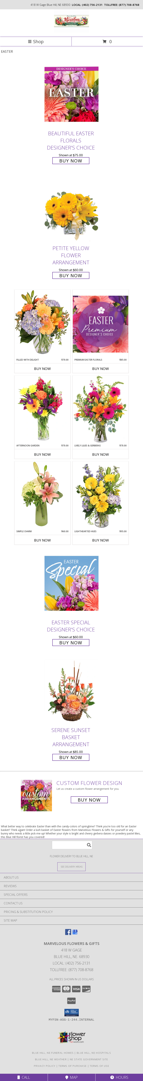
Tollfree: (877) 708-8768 (71, 969)
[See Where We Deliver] (71, 866)
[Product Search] (72, 845)
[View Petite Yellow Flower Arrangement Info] (71, 209)
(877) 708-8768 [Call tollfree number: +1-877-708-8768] (129, 5)
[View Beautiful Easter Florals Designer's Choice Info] (71, 94)
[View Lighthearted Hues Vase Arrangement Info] (100, 496)
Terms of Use (99, 1066)
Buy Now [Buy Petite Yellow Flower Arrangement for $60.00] (70, 275)
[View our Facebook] (68, 934)
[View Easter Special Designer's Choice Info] (71, 583)
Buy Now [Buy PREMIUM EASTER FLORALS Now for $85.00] (100, 368)
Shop (36, 41)
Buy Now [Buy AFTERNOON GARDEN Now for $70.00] (42, 454)
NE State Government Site (89, 1059)
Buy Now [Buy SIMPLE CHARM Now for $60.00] (42, 540)
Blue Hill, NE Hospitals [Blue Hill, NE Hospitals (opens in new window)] (94, 1052)
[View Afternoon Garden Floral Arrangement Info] (42, 410)
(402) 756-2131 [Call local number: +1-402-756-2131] (92, 5)
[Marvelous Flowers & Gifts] (71, 31)
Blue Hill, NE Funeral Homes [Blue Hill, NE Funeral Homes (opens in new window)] (53, 1052)
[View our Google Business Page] (75, 934)
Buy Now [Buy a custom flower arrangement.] (89, 800)
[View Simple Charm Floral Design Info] (42, 495)
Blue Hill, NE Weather (51, 1059)
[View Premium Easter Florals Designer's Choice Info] (100, 324)
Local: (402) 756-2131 (71, 963)
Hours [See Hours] (119, 1077)
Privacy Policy (44, 1066)
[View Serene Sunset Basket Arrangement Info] (71, 691)
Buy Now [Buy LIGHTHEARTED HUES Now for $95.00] (100, 540)
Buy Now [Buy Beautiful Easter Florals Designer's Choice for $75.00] (70, 161)
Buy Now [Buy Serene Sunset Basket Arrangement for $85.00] (70, 757)
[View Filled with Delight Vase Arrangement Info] (42, 324)
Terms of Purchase (72, 1066)
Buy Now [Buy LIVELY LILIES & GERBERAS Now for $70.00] (100, 454)
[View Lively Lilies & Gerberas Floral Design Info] (100, 410)
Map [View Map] (71, 1077)
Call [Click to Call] (24, 1077)
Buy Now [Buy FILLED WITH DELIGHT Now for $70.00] (42, 368)
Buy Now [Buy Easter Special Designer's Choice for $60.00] (70, 642)
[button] (71, 1012)
